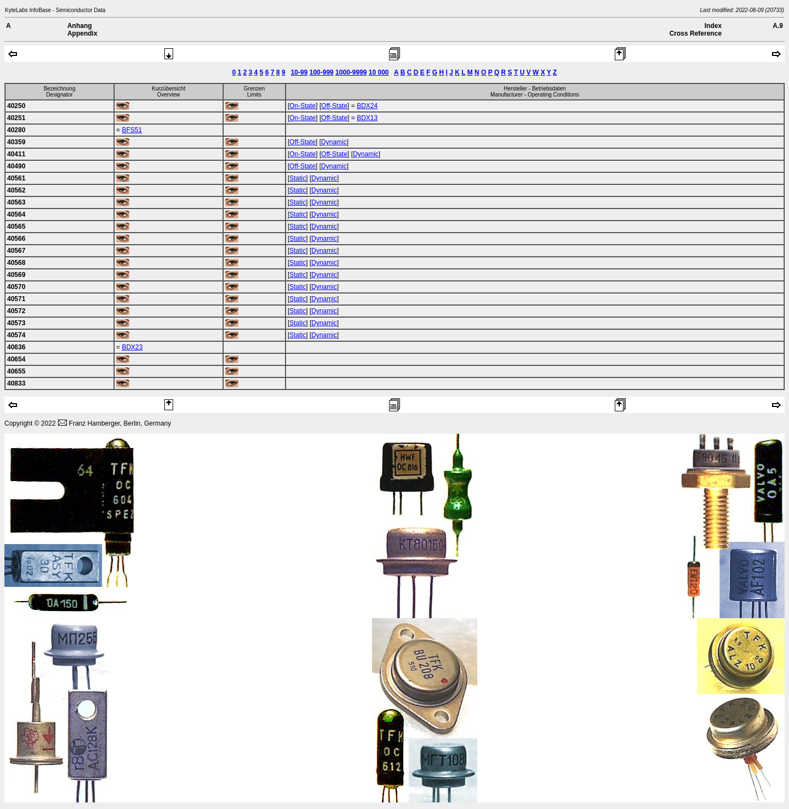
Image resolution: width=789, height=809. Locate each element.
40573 (16, 323)
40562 (16, 190)
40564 (16, 214)
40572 (16, 311)
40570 (16, 287)
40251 (16, 118)
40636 (16, 347)
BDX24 (367, 106)
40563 (16, 202)
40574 (16, 335)
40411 (16, 154)
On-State (302, 106)
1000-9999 (351, 72)
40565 (16, 226)
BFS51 (132, 130)
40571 (16, 299)
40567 (16, 250)
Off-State (334, 106)
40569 (16, 275)
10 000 (379, 72)
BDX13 (367, 118)
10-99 (299, 72)
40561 (16, 178)
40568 (16, 263)
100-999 (322, 72)
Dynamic (334, 142)
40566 (16, 238)
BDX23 (132, 347)
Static (297, 178)
